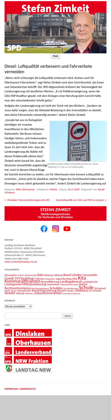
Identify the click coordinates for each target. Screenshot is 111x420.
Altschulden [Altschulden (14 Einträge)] (11, 275)
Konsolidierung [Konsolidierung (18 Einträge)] (50, 281)
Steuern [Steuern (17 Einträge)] (61, 290)
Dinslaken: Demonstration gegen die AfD (27, 200)
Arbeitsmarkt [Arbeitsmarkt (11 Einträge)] (30, 275)
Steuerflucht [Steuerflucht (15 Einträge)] (24, 290)
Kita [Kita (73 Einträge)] (82, 278)
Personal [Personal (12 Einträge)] (74, 284)
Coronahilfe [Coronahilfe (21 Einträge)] (89, 275)
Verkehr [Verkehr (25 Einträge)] (10, 293)
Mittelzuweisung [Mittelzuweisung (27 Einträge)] (34, 284)
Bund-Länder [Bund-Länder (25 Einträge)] (72, 275)
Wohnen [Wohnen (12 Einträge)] (29, 293)
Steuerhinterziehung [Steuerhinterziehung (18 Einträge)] (44, 290)
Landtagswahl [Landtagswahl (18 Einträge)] (13, 284)
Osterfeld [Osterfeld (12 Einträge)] (64, 284)
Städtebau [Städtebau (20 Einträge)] (81, 290)
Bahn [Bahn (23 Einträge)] (40, 275)
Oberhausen (28, 189)
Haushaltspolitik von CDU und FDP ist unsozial (81, 200)
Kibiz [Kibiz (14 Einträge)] (75, 278)
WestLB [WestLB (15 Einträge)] (20, 293)
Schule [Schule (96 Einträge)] (86, 287)
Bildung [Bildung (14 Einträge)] (58, 275)
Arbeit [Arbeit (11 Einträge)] (21, 275)
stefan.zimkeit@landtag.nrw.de (21, 261)
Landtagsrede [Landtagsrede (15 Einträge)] (90, 281)
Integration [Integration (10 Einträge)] (50, 279)
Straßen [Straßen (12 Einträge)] (71, 290)
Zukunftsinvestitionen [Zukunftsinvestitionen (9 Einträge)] (71, 293)
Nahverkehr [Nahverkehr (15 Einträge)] (53, 284)
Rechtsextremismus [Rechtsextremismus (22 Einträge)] (18, 288)
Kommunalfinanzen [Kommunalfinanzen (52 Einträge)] (22, 281)
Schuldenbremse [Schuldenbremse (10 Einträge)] (71, 288)
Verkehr (53, 189)
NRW (18, 189)
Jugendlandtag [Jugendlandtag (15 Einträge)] (64, 278)
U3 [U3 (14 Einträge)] (90, 290)
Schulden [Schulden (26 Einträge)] (56, 288)
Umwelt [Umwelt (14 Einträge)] (97, 290)
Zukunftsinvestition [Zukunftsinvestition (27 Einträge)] (48, 293)
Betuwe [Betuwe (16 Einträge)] (49, 275)
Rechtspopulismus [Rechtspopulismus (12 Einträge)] (40, 288)
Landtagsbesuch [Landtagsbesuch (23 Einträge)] (71, 281)
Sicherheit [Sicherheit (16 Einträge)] (100, 288)
